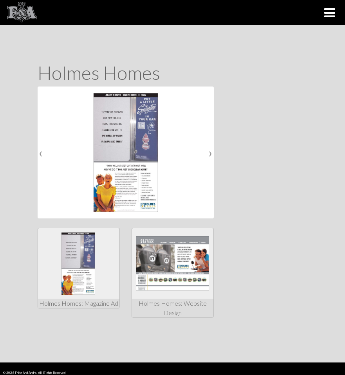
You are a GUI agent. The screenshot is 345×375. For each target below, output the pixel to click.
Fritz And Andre (25, 373)
